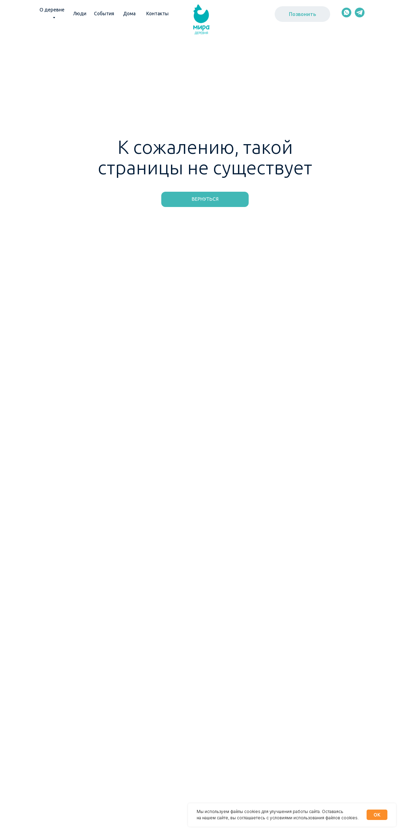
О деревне (52, 10)
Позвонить (302, 14)
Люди (79, 13)
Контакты (157, 13)
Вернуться (205, 199)
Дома (129, 13)
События (104, 13)
